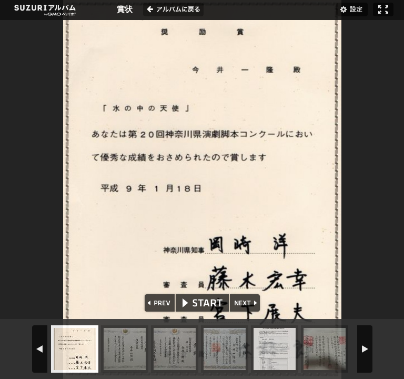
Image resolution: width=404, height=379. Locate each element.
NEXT (246, 303)
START (202, 303)
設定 (352, 9)
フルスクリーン (383, 9)
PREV (159, 303)
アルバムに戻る (173, 9)
